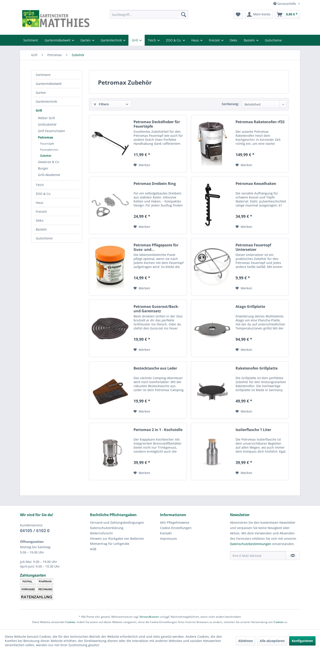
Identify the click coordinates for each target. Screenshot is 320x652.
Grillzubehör (47, 124)
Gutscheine (273, 40)
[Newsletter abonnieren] (293, 555)
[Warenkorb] (287, 14)
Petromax (45, 137)
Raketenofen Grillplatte (257, 368)
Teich (152, 40)
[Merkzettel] (238, 14)
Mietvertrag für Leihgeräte (109, 544)
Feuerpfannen (49, 149)
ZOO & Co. (174, 40)
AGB (93, 549)
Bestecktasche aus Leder (155, 368)
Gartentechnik (112, 40)
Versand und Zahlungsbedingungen (117, 522)
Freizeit (215, 40)
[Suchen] (183, 14)
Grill (135, 40)
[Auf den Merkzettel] (142, 165)
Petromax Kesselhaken (256, 183)
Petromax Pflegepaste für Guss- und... (156, 247)
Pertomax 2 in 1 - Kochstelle (158, 429)
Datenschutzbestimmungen (250, 544)
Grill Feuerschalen (51, 131)
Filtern (101, 104)
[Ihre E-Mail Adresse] (258, 555)
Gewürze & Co (48, 162)
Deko (233, 40)
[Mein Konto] (259, 14)
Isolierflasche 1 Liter (253, 429)
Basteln (250, 40)
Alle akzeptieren (272, 641)
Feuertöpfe (47, 143)
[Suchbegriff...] (149, 14)
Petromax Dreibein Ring (155, 183)
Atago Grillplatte (250, 306)
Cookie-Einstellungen (176, 528)
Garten (86, 40)
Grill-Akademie (49, 175)
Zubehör (45, 155)
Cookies (70, 622)
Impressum (168, 538)
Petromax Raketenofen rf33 (260, 122)
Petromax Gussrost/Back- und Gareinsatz (156, 308)
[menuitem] (149, 14)
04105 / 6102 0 (35, 530)
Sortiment (30, 40)
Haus (195, 40)
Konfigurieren (302, 641)
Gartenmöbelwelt (58, 40)
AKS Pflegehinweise (174, 522)
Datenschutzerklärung (106, 528)
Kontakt (166, 533)
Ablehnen (245, 641)
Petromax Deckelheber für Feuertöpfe (157, 124)
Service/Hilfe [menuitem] (285, 4)
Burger (43, 168)
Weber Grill (46, 118)
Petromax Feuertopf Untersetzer (253, 247)
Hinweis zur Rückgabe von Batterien (117, 538)
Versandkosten (149, 617)
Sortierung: (230, 104)
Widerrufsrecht (101, 533)
